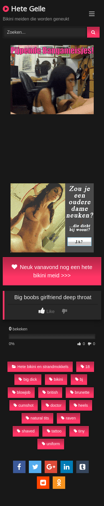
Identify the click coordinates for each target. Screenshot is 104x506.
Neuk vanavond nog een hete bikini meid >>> (52, 271)
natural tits (37, 418)
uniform (51, 444)
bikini (56, 379)
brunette (80, 392)
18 (85, 366)
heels (81, 405)
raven (68, 418)
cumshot (23, 405)
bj (79, 379)
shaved (25, 431)
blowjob (21, 392)
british (50, 392)
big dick (28, 379)
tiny (79, 431)
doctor (54, 405)
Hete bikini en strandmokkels (40, 366)
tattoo (54, 431)
